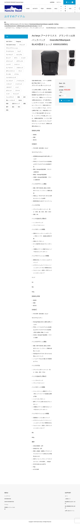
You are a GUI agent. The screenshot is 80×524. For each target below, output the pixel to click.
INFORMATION (7, 498)
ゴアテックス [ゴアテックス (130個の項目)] (19, 61)
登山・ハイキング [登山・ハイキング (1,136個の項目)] (10, 100)
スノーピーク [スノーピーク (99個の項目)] (9, 67)
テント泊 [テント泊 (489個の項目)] (8, 74)
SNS (70, 8)
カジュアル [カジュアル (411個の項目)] (19, 54)
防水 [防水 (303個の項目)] (19, 106)
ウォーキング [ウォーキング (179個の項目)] (9, 54)
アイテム (6, 504)
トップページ (7, 496)
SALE (55, 8)
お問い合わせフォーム (69, 510)
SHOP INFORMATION (9, 501)
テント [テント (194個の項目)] (20, 71)
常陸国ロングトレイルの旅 (75, 8)
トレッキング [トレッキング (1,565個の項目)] (9, 80)
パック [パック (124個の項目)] (17, 87)
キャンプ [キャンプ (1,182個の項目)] (8, 57)
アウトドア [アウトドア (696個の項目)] (22, 44)
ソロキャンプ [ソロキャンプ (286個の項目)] (19, 67)
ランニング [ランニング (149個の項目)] (16, 93)
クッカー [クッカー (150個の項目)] (23, 57)
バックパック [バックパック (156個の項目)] (18, 84)
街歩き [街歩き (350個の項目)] (20, 100)
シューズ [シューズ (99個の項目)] (8, 64)
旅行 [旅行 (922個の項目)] (24, 97)
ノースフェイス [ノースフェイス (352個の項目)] (20, 80)
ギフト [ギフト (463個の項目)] (16, 57)
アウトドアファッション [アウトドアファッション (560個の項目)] (12, 48)
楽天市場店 (65, 8)
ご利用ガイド (68, 498)
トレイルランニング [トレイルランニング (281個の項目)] (11, 77)
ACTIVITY (35, 8)
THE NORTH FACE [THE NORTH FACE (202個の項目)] (11, 44)
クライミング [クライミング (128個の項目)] (9, 61)
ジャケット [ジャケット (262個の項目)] (17, 64)
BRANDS (49, 8)
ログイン (59, 2)
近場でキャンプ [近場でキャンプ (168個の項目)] (16, 103)
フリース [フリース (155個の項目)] (17, 90)
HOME (28, 8)
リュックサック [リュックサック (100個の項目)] (10, 97)
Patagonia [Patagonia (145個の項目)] (18, 41)
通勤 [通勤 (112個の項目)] (24, 103)
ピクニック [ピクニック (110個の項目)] (9, 90)
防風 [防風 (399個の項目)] (7, 110)
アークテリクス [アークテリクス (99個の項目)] (10, 51)
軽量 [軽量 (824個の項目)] (7, 103)
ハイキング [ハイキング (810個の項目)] (9, 84)
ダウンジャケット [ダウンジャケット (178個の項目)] (10, 71)
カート (70, 2)
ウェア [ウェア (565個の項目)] (19, 51)
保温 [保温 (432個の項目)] (19, 97)
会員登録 (52, 2)
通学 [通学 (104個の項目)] (7, 106)
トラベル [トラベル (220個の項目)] (16, 74)
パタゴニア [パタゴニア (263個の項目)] (9, 87)
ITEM (42, 8)
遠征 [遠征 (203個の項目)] (13, 106)
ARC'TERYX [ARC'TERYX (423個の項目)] (9, 41)
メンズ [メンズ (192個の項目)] (7, 93)
